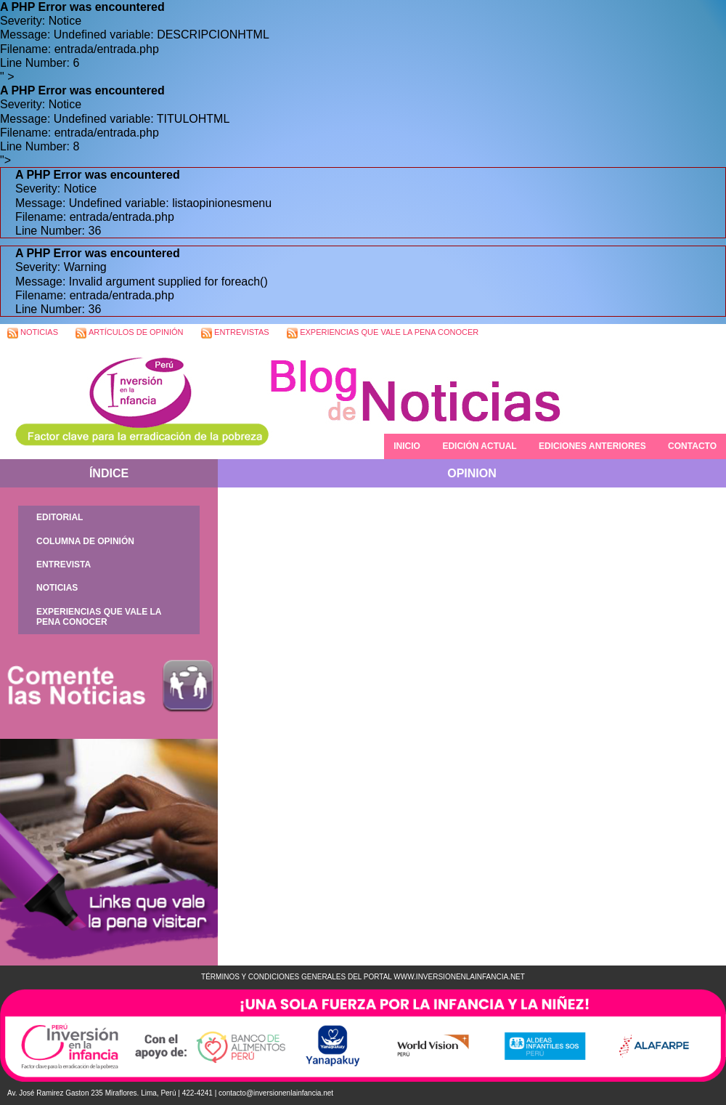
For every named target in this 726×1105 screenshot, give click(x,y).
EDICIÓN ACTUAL (479, 446)
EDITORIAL (59, 517)
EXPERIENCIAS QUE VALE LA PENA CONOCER (382, 333)
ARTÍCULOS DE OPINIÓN (129, 333)
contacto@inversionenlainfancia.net (276, 1093)
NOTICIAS (32, 333)
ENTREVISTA (63, 564)
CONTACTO (692, 446)
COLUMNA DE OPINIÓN (85, 541)
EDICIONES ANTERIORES (592, 446)
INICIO (406, 446)
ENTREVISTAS (235, 333)
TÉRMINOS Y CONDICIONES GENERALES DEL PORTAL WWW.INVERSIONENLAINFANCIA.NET (363, 977)
